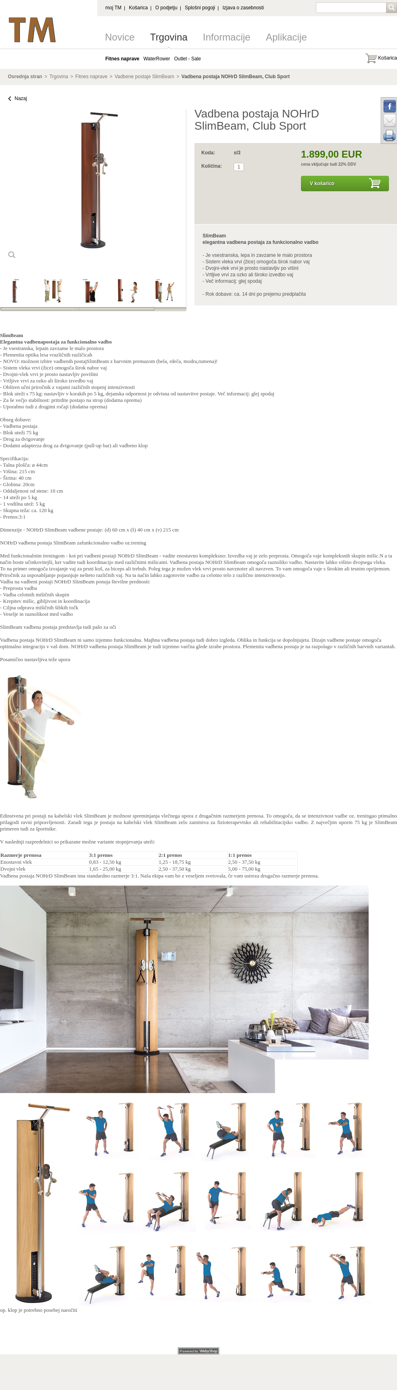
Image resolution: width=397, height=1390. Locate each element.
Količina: (211, 166)
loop (11, 254)
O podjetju (166, 8)
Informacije (226, 37)
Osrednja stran (25, 76)
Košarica (138, 8)
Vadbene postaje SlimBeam (144, 76)
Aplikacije (286, 37)
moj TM (113, 8)
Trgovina (168, 37)
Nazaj (21, 98)
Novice (119, 37)
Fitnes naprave (91, 76)
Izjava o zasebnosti (243, 8)
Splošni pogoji (200, 8)
